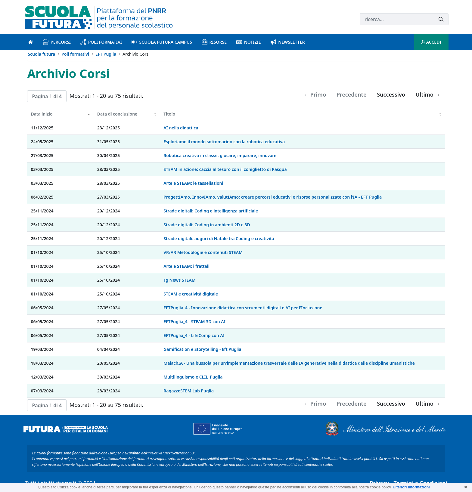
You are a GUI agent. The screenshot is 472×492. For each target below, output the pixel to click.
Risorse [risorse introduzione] (214, 42)
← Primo (314, 94)
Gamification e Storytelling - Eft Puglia (202, 349)
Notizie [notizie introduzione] (248, 42)
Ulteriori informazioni (411, 487)
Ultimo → (428, 94)
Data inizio (41, 114)
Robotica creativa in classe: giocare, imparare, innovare (219, 155)
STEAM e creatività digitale (190, 294)
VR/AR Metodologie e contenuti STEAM (203, 252)
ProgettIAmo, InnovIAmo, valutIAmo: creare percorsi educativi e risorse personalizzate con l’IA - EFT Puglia (272, 197)
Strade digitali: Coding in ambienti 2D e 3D (206, 224)
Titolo (169, 114)
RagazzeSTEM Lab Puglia (188, 391)
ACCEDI (431, 42)
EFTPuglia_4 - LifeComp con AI (194, 335)
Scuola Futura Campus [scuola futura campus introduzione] (162, 42)
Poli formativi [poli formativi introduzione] (101, 42)
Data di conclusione (117, 114)
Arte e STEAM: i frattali (186, 266)
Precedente (352, 94)
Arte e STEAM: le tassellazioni (193, 183)
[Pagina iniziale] (30, 42)
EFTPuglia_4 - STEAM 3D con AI (194, 321)
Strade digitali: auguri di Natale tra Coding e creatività (218, 238)
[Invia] (441, 19)
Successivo (391, 94)
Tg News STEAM (179, 280)
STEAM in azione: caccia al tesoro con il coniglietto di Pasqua (225, 169)
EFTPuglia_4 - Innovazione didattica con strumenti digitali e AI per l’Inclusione (242, 308)
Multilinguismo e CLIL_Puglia (192, 377)
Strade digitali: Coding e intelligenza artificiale (210, 211)
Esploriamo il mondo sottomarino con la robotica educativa (224, 141)
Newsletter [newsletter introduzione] (288, 42)
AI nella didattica (180, 128)
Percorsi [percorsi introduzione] (57, 42)
